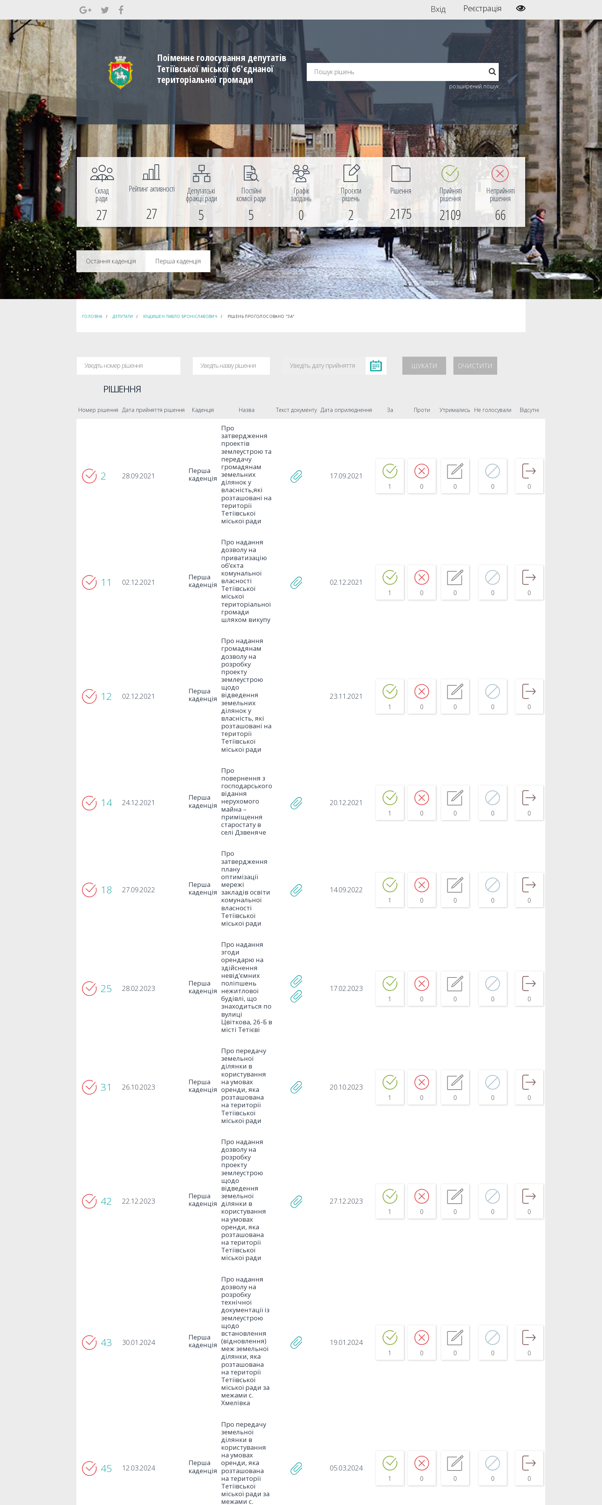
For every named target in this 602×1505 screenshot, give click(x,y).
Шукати (424, 366)
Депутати (122, 316)
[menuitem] (102, 192)
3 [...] (268, 1343)
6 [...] (290, 1343)
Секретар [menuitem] (186, 1403)
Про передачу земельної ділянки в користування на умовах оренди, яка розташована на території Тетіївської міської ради (233, 972)
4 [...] (276, 1343)
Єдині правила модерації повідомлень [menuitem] (299, 1399)
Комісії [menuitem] (183, 1417)
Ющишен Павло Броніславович (180, 316)
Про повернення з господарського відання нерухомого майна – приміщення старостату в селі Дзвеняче (235, 737)
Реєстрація (482, 8)
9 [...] (312, 1343)
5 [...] (283, 1343)
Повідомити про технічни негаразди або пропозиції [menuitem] (311, 1420)
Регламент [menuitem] (188, 1437)
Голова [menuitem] (183, 1396)
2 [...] (261, 1343)
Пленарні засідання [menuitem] (197, 1430)
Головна (92, 316)
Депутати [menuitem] (186, 1410)
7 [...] (297, 1343)
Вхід (438, 8)
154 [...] (344, 1343)
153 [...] (330, 1343)
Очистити (475, 366)
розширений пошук (474, 86)
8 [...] (305, 1343)
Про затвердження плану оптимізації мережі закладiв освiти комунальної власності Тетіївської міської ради (235, 809)
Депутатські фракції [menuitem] (197, 1424)
